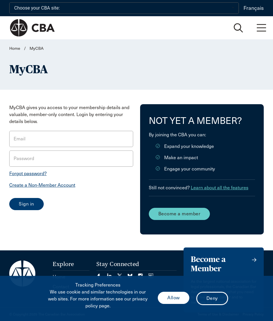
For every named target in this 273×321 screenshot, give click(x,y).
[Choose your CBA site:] (124, 8)
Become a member (179, 214)
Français (253, 8)
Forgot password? (28, 173)
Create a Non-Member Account (42, 185)
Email (19, 139)
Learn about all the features (219, 187)
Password (24, 158)
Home (14, 48)
